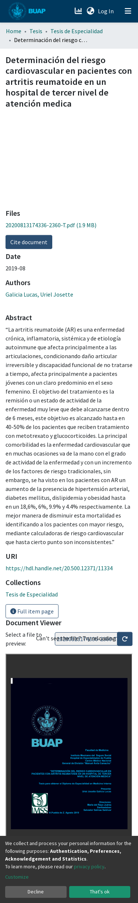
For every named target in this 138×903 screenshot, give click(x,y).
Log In (106, 11)
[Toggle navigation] (128, 11)
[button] (90, 11)
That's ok (100, 891)
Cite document (28, 242)
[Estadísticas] (79, 11)
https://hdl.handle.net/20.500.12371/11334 (59, 568)
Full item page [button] (32, 611)
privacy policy (89, 866)
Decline (36, 891)
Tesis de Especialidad (76, 31)
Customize (17, 876)
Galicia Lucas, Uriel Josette (39, 294)
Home (13, 31)
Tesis (35, 31)
